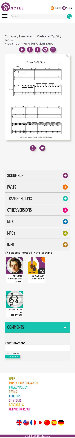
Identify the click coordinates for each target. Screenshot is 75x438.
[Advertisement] (37, 28)
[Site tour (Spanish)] (54, 423)
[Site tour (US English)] (26, 423)
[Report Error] (33, 148)
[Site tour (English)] (19, 423)
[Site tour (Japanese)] (40, 423)
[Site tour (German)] (61, 423)
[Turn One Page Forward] (54, 57)
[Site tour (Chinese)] (47, 423)
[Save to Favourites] (42, 148)
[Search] (69, 16)
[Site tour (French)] (33, 423)
